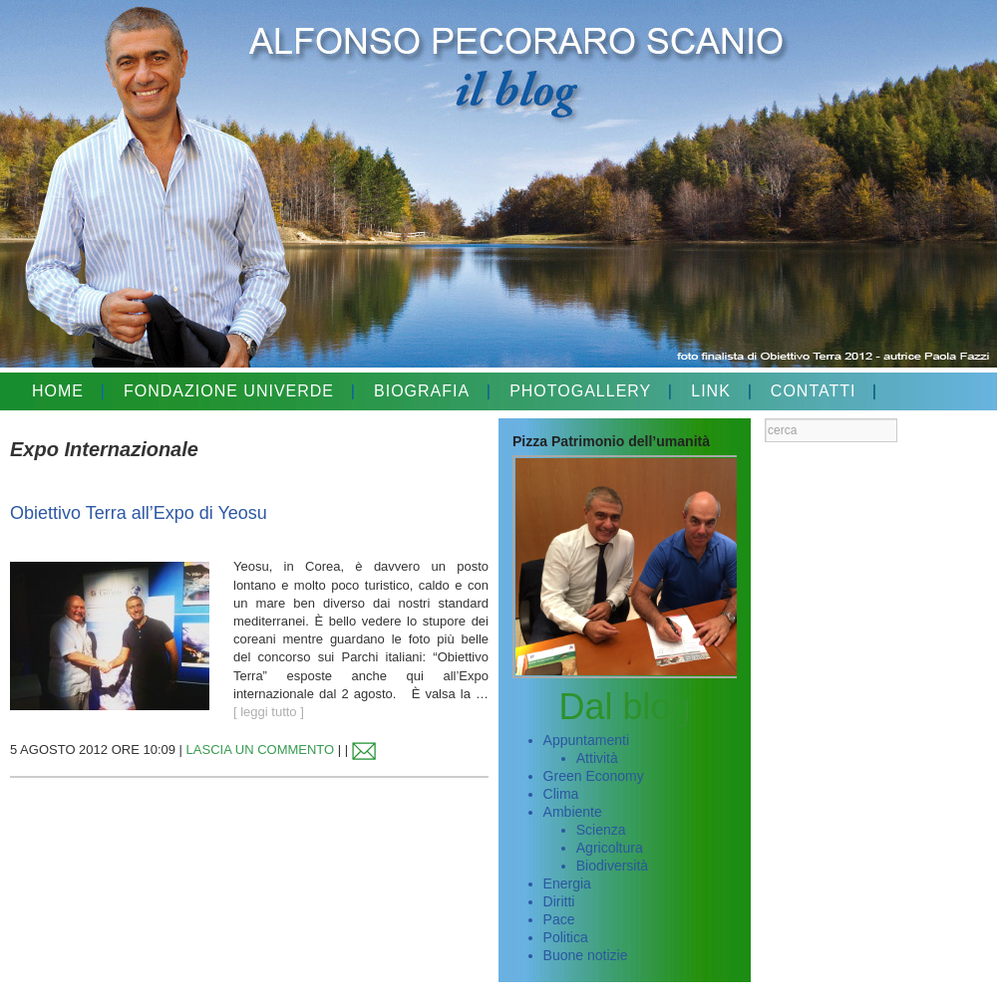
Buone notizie (585, 955)
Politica (565, 937)
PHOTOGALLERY (580, 390)
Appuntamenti (586, 740)
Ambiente (572, 812)
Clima (561, 794)
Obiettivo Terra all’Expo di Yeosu (138, 513)
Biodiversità (612, 866)
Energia (567, 883)
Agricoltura (609, 848)
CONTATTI (813, 390)
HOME (58, 390)
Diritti (559, 901)
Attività (597, 758)
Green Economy (593, 776)
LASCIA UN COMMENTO (260, 749)
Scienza (601, 830)
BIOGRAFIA (422, 390)
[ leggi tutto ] (268, 711)
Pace (559, 919)
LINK (711, 390)
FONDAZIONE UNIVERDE (229, 390)
